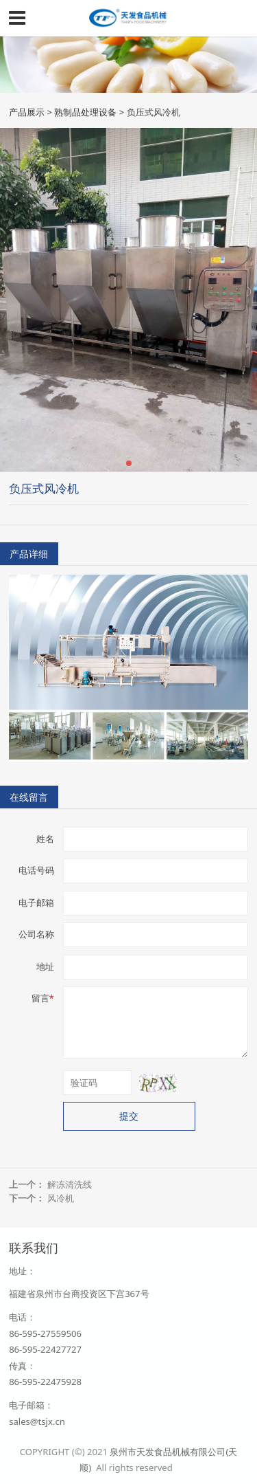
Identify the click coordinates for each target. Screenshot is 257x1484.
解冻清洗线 (69, 1184)
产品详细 (29, 553)
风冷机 (60, 1198)
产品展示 (27, 112)
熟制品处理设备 (85, 112)
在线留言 (29, 797)
